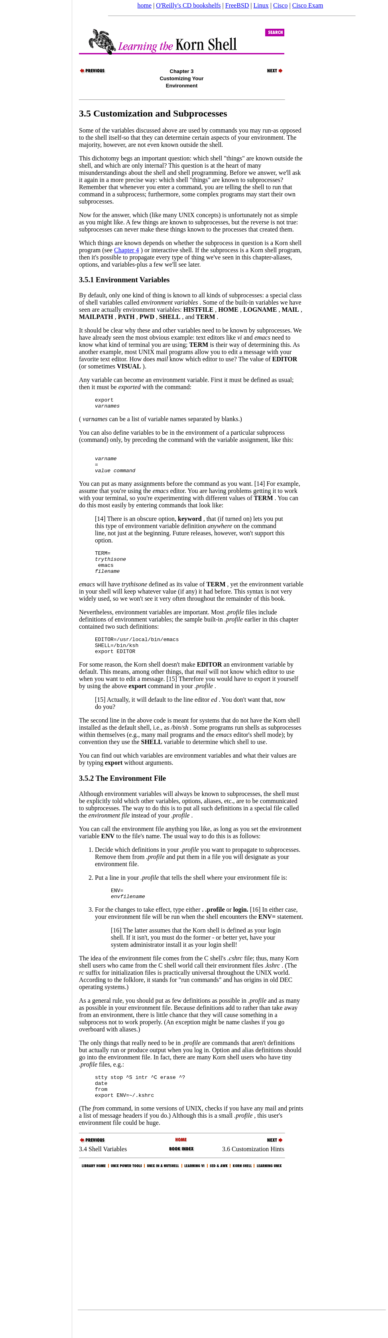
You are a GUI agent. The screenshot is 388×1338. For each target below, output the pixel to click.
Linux (261, 5)
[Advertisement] (36, 666)
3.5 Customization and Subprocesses (153, 113)
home (145, 5)
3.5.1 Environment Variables (124, 279)
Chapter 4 (126, 250)
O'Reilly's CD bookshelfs (188, 5)
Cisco (280, 5)
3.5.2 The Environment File (122, 794)
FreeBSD (237, 5)
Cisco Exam (307, 5)
